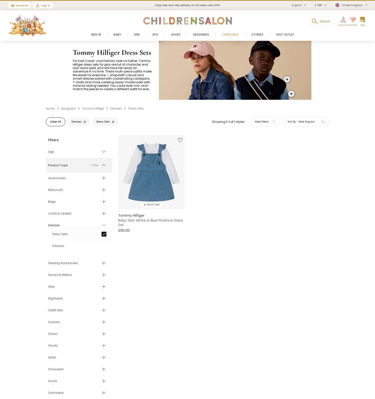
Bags (52, 202)
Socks (52, 381)
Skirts (52, 357)
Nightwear (55, 298)
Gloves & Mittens (60, 275)
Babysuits (55, 190)
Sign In (45, 5)
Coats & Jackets (60, 213)
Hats (51, 287)
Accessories (57, 178)
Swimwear (56, 393)
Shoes (53, 334)
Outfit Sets (55, 310)
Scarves (54, 322)
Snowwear (56, 369)
